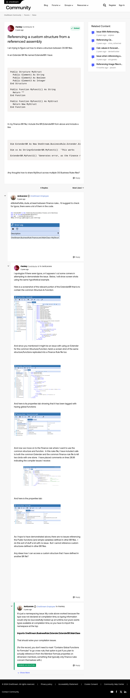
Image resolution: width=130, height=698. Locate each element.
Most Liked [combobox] (78, 188)
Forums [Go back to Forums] (26, 15)
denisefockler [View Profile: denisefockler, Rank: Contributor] (113, 51)
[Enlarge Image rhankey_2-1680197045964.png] (37, 381)
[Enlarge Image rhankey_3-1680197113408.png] (37, 423)
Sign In (122, 5)
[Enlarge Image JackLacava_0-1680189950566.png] (35, 215)
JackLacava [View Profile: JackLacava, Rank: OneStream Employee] (22, 196)
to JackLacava (46, 266)
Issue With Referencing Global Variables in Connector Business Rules (108, 31)
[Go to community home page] (17, 5)
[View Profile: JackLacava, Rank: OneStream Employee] (13, 197)
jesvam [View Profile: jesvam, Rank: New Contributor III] (113, 68)
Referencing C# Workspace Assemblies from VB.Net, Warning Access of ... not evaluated (109, 40)
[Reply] (76, 178)
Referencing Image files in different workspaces (108, 64)
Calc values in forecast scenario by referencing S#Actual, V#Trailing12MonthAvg (107, 48)
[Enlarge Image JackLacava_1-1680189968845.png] (35, 231)
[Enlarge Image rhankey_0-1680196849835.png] (37, 318)
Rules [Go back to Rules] (34, 15)
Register (112, 5)
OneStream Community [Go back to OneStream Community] (12, 15)
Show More (23, 673)
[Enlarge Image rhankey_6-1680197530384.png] (37, 476)
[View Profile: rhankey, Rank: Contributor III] (11, 28)
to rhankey (60, 606)
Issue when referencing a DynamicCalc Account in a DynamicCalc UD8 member (109, 56)
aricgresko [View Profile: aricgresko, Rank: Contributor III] (112, 59)
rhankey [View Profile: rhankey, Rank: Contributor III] (18, 27)
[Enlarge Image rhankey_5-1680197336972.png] (37, 514)
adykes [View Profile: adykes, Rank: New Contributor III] (111, 35)
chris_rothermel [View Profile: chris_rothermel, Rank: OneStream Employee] (114, 43)
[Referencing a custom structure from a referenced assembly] (21, 199)
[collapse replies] (5, 195)
